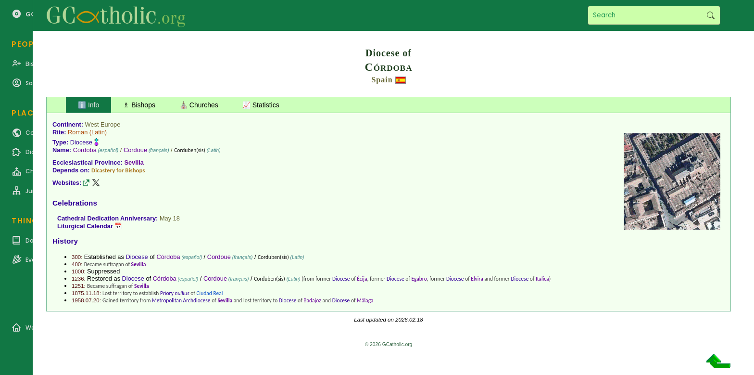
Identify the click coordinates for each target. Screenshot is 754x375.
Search (710, 15)
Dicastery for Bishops (118, 170)
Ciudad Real (209, 293)
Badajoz (312, 300)
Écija (362, 278)
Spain (381, 80)
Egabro (419, 278)
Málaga (365, 300)
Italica (542, 278)
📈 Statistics (260, 105)
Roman (78, 132)
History (65, 241)
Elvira (477, 278)
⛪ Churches (198, 105)
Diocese (81, 142)
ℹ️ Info (88, 105)
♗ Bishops (139, 105)
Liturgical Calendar (85, 226)
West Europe (103, 124)
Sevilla (134, 162)
